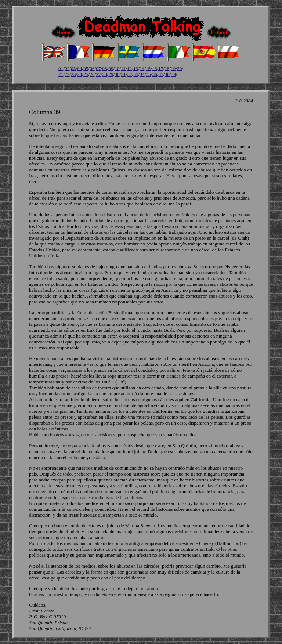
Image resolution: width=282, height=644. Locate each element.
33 (135, 74)
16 (154, 68)
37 (161, 74)
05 (85, 68)
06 (92, 68)
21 (60, 74)
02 (67, 68)
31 (123, 74)
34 (142, 74)
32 (129, 74)
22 (67, 74)
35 (148, 74)
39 (173, 74)
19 (173, 68)
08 (104, 68)
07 (98, 68)
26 (92, 74)
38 (167, 74)
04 (79, 68)
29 (110, 74)
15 (148, 68)
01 (60, 68)
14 (142, 68)
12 (129, 68)
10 (117, 68)
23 (73, 74)
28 (104, 74)
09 (110, 68)
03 (73, 68)
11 (123, 68)
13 (135, 68)
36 (154, 74)
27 (98, 74)
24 (79, 74)
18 (166, 68)
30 (117, 74)
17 (160, 68)
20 (179, 68)
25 (85, 74)
